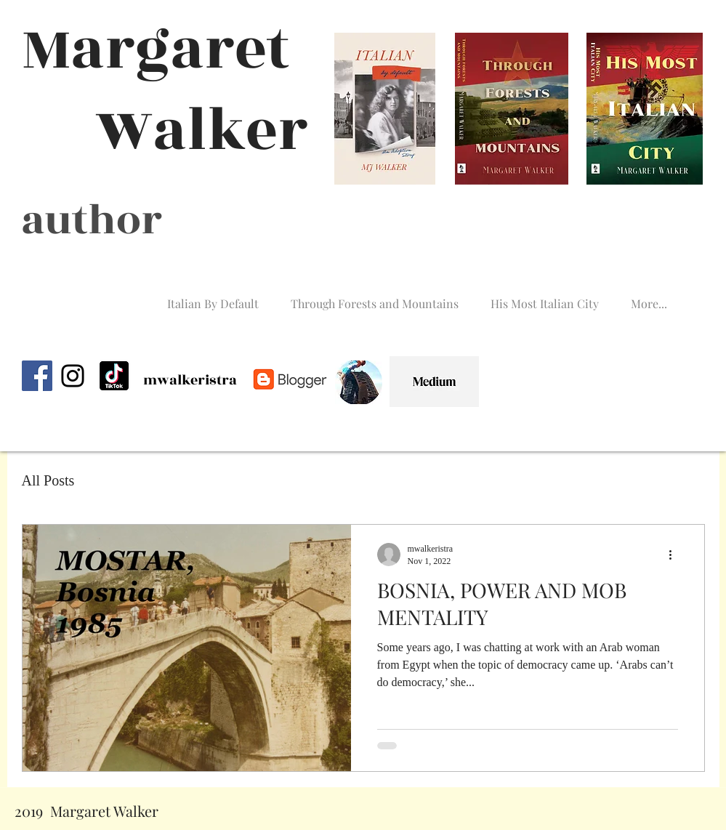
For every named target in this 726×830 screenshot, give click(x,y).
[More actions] (676, 554)
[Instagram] (72, 375)
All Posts (48, 480)
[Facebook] (37, 375)
